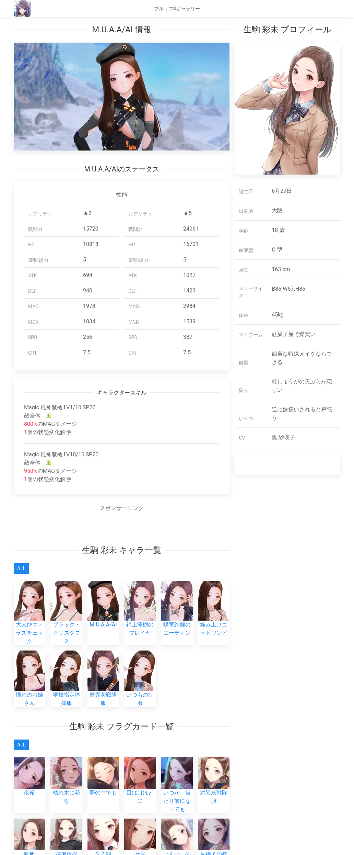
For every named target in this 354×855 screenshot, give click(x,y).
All (21, 568)
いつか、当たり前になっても (177, 790)
